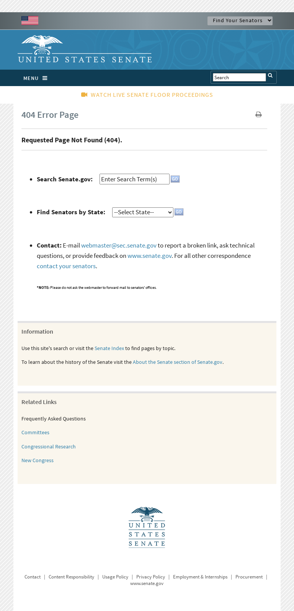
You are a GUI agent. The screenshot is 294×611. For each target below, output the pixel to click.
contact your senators (66, 266)
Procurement (249, 577)
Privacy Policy (150, 577)
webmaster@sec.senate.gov (119, 245)
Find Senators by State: (71, 212)
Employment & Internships (200, 577)
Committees (35, 432)
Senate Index (109, 348)
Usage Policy (115, 577)
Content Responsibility (71, 577)
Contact (32, 577)
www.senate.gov (149, 255)
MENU (37, 78)
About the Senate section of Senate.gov (177, 361)
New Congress (37, 460)
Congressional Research (48, 446)
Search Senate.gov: (65, 179)
